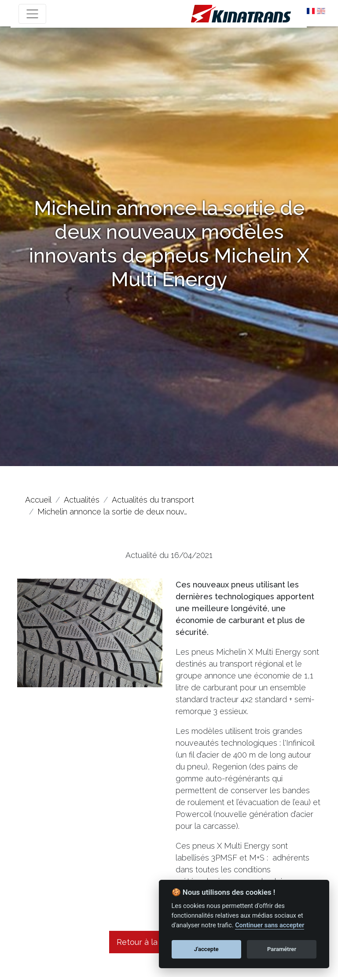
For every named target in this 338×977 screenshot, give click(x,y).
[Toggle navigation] (32, 14)
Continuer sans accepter (269, 925)
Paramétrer (281, 949)
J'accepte (206, 949)
